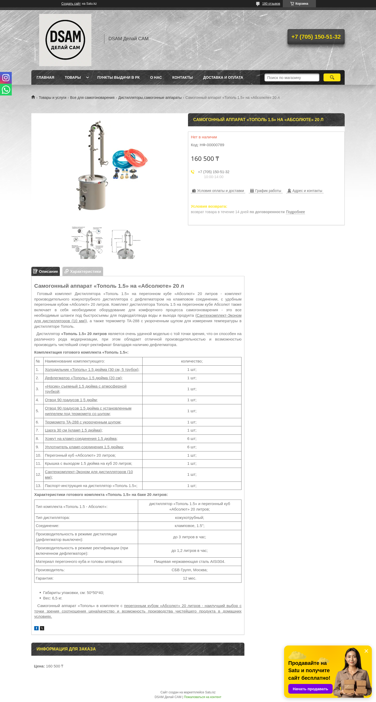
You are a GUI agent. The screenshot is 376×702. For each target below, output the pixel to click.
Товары (73, 77)
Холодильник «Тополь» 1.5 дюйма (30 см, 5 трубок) (91, 369)
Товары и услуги (52, 97)
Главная (45, 77)
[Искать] (332, 77)
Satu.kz (210, 692)
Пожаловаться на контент (202, 697)
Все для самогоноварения (92, 97)
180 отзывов (271, 3)
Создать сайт (71, 3)
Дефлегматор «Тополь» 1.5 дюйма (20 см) (83, 378)
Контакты (182, 77)
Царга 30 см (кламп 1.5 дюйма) (73, 430)
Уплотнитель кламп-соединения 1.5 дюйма (84, 447)
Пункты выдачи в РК (118, 77)
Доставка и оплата (223, 77)
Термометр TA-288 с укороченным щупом (82, 422)
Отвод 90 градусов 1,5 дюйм (71, 400)
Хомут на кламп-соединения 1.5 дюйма (80, 438)
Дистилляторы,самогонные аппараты (150, 97)
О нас (156, 77)
